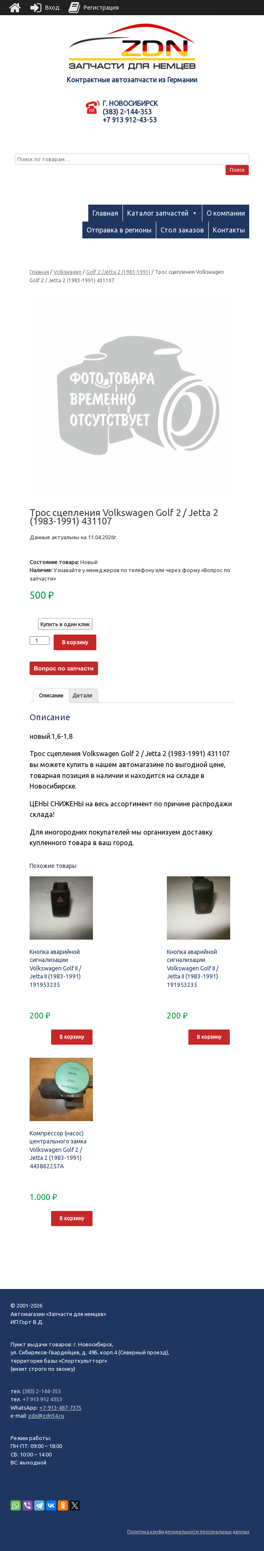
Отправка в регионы (119, 230)
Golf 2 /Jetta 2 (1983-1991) (118, 272)
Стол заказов (182, 230)
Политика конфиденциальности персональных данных (188, 1531)
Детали (82, 695)
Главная (105, 213)
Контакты (229, 230)
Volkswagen (68, 272)
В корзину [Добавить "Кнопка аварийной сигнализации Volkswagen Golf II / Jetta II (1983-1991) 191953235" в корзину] (72, 1037)
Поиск (237, 170)
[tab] (51, 696)
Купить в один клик (65, 624)
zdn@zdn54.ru (46, 1416)
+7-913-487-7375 (60, 1407)
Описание (51, 695)
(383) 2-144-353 (41, 1391)
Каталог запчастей (157, 213)
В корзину (75, 642)
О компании (226, 213)
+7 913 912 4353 (42, 1399)
